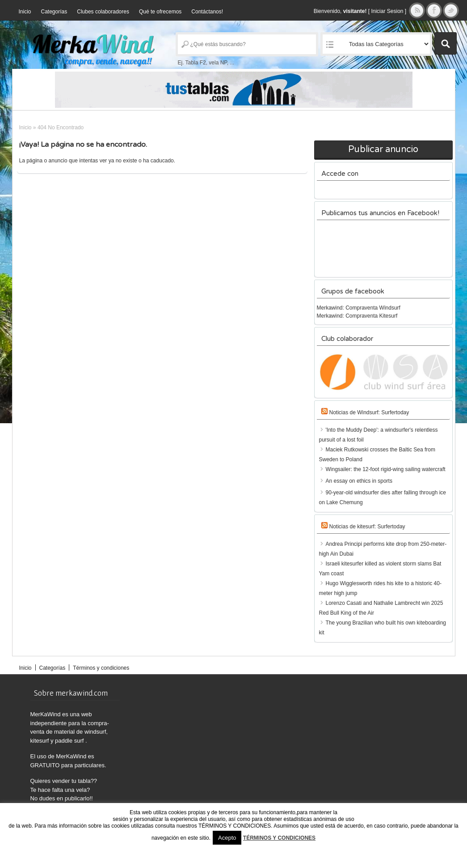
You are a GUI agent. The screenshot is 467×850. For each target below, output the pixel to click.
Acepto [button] (227, 837)
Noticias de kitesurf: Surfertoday (367, 526)
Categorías (54, 11)
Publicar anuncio (383, 149)
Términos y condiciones (101, 668)
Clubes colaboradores (103, 11)
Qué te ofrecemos (160, 11)
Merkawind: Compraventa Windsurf (358, 308)
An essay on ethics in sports (359, 481)
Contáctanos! (207, 11)
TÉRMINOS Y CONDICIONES (279, 838)
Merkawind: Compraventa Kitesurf (357, 316)
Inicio (25, 11)
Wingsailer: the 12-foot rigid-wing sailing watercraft (386, 469)
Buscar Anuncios (445, 43)
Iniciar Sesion (387, 11)
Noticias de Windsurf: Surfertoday (369, 412)
